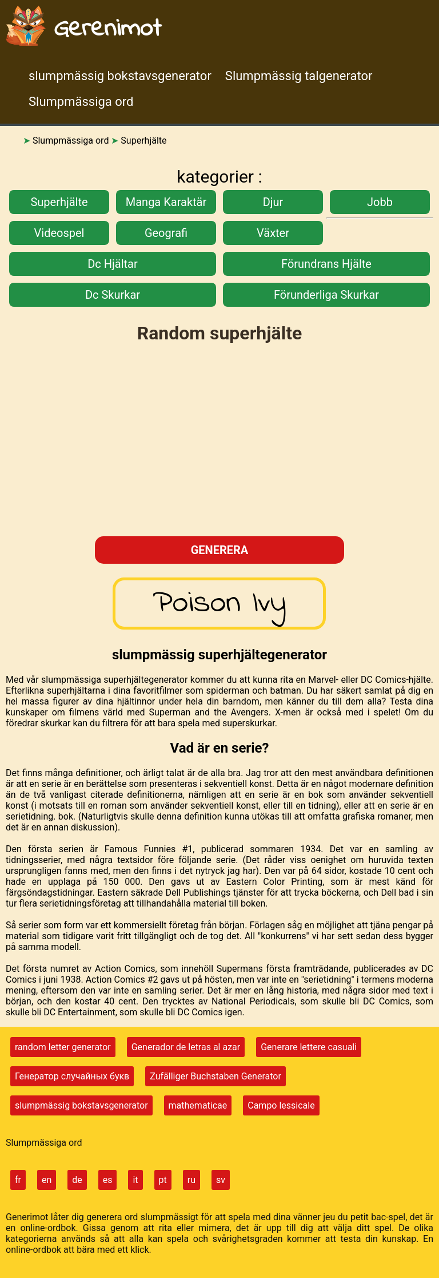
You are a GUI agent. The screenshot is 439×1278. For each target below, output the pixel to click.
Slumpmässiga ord (81, 101)
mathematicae (198, 1105)
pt (163, 1179)
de (77, 1179)
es (108, 1179)
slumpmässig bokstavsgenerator (120, 76)
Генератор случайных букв (72, 1076)
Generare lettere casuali (309, 1047)
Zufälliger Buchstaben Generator (215, 1076)
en (46, 1179)
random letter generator (63, 1047)
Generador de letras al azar (186, 1047)
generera (220, 550)
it (135, 1179)
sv (220, 1179)
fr (18, 1179)
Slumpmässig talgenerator (299, 76)
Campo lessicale (281, 1105)
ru (191, 1179)
